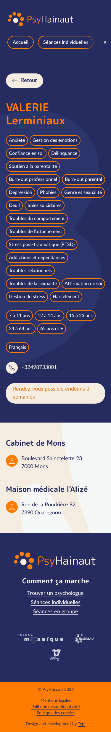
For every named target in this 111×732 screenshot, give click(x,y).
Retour (29, 80)
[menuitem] (20, 42)
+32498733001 (39, 367)
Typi (81, 724)
